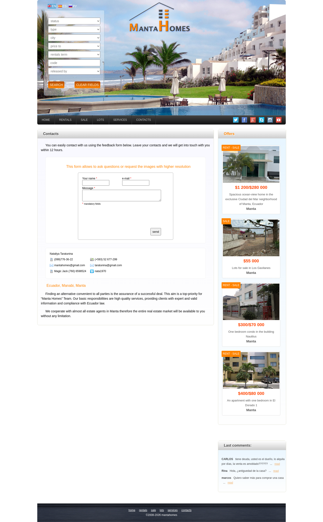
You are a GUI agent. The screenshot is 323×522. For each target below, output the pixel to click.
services (120, 119)
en (54, 6)
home (46, 119)
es (64, 6)
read (277, 463)
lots (100, 119)
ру (75, 6)
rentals (65, 119)
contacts (143, 119)
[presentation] (116, 218)
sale (84, 119)
